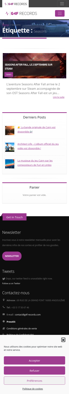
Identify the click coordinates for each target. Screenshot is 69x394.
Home (5, 24)
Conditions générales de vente (22, 328)
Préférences (34, 380)
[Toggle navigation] (62, 3)
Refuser (35, 370)
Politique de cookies (32, 388)
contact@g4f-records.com (27, 314)
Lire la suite (58, 97)
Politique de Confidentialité (20, 334)
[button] (63, 339)
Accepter (34, 360)
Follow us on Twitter (11, 283)
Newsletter (12, 255)
